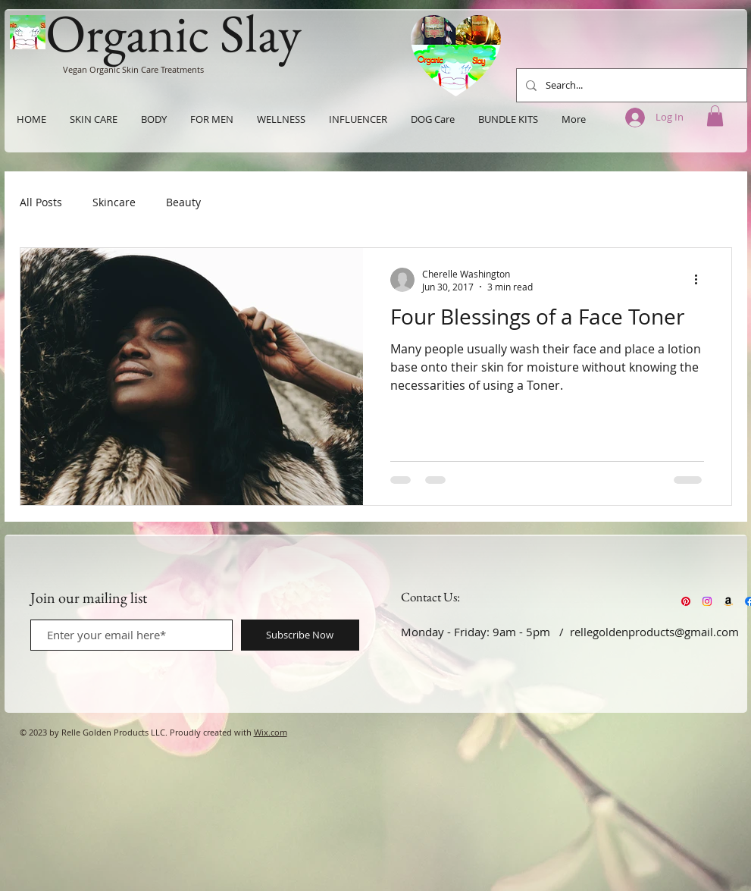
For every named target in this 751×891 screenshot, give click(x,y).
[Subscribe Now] (300, 635)
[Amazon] (728, 601)
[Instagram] (707, 601)
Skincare (114, 202)
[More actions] (702, 280)
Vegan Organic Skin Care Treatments (133, 69)
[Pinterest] (686, 601)
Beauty (183, 202)
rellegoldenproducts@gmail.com (654, 631)
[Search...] (630, 85)
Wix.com (270, 732)
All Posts (41, 202)
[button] (715, 115)
